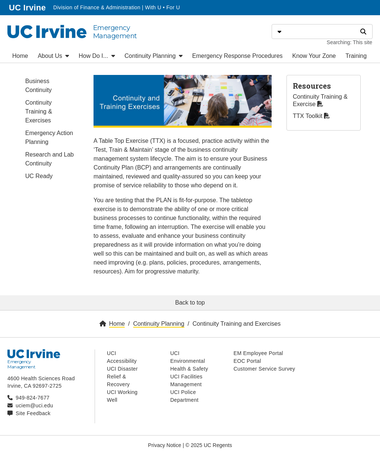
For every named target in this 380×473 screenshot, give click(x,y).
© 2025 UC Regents (209, 445)
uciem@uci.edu (34, 405)
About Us (53, 56)
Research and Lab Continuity (49, 159)
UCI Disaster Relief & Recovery (122, 376)
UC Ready (39, 176)
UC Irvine (28, 6)
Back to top (190, 302)
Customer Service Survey (264, 369)
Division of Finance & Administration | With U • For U (116, 7)
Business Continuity (38, 85)
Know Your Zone (314, 56)
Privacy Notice (164, 445)
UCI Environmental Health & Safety (189, 361)
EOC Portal (247, 361)
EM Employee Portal (258, 353)
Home (20, 56)
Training (356, 56)
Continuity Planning (154, 56)
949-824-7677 (32, 398)
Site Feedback (33, 413)
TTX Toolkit (311, 116)
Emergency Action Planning (49, 137)
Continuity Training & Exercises (38, 111)
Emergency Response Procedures (237, 56)
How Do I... (97, 56)
